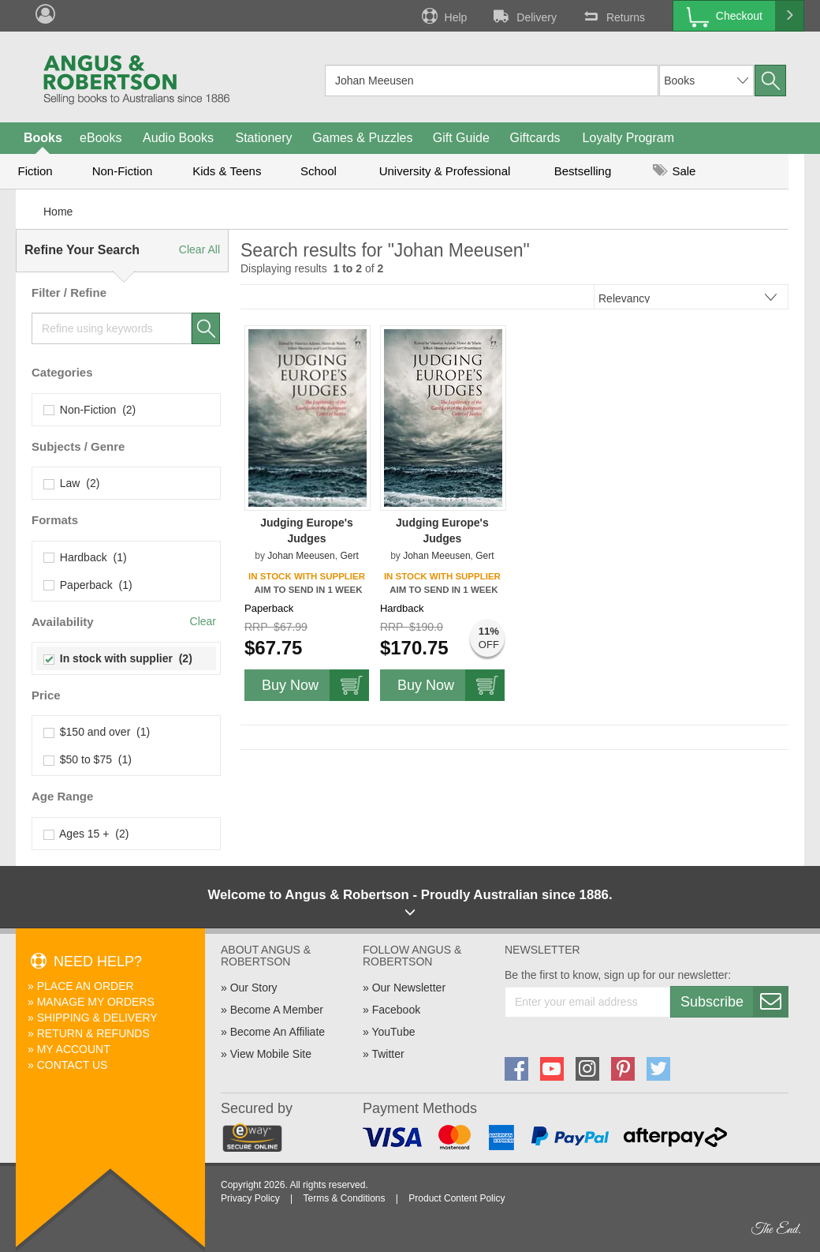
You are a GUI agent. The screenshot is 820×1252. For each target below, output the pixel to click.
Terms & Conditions (344, 1198)
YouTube (393, 1031)
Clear (203, 621)
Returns (612, 15)
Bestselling (583, 171)
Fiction (34, 171)
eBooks (100, 137)
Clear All (199, 249)
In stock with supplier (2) (118, 658)
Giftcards (535, 137)
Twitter (387, 1054)
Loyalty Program (629, 137)
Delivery (523, 15)
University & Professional (445, 171)
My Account (73, 1049)
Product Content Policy (456, 1198)
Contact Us (72, 1065)
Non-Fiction (122, 171)
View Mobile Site (270, 1054)
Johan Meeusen (300, 555)
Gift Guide (461, 137)
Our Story (254, 987)
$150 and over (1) (97, 731)
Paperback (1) (88, 585)
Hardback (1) (85, 557)
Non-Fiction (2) (90, 409)
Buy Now (315, 685)
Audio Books (178, 137)
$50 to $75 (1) (88, 759)
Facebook (396, 1009)
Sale (674, 171)
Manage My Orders (96, 1001)
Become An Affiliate (277, 1031)
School (318, 171)
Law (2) (71, 483)
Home (58, 211)
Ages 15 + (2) (86, 833)
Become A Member (276, 1009)
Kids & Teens (226, 171)
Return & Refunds (93, 1033)
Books (43, 137)
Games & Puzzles (362, 137)
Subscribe (734, 1002)
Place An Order (85, 986)
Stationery (263, 137)
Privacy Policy (250, 1198)
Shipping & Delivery (97, 1017)
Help (443, 15)
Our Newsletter (408, 987)
